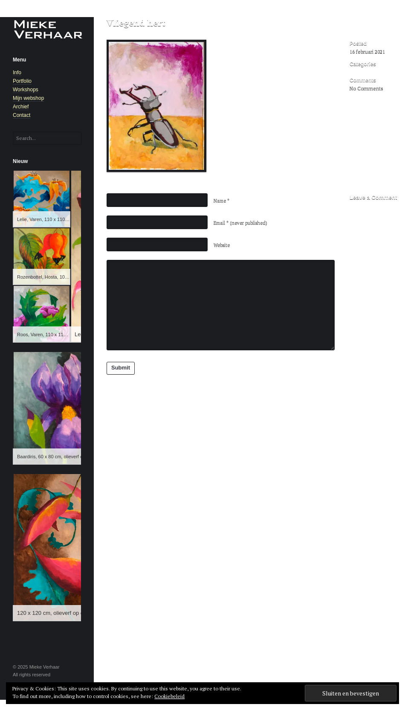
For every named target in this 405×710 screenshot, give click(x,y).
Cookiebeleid (169, 696)
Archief (21, 107)
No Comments (366, 88)
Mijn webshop (28, 98)
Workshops (25, 90)
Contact (21, 115)
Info (17, 73)
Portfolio (22, 81)
